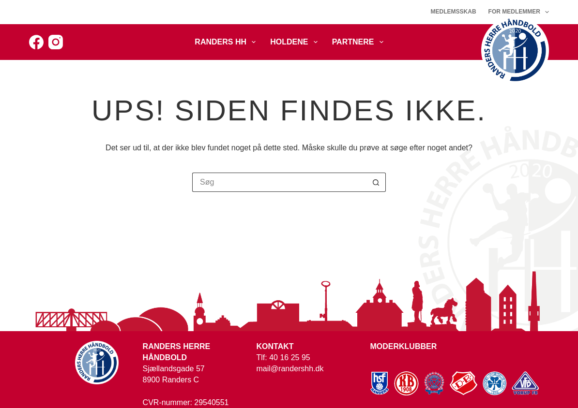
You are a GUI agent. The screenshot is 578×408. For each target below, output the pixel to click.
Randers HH (227, 42)
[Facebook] (36, 42)
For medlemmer (518, 12)
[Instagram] (55, 42)
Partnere (359, 42)
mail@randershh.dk (290, 368)
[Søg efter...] (279, 182)
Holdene (295, 42)
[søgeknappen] (376, 182)
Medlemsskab (453, 11)
